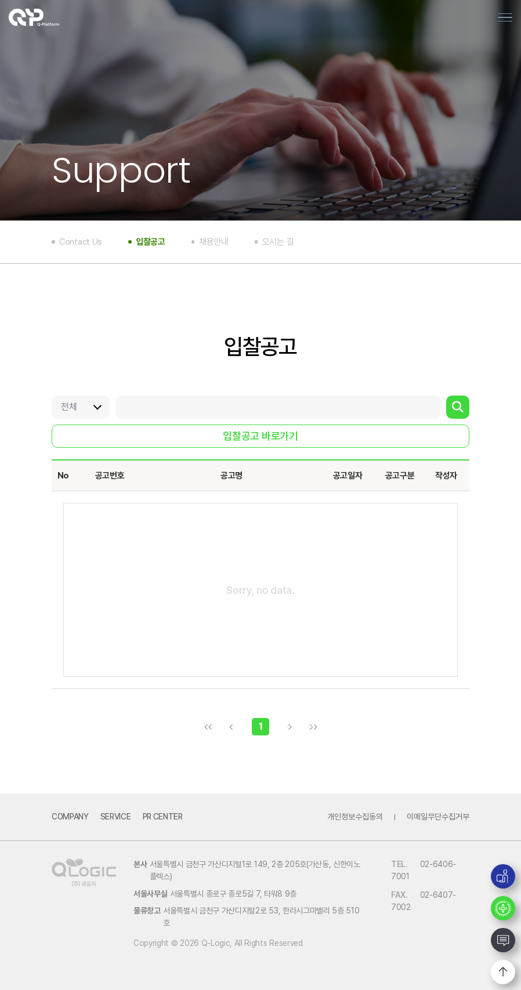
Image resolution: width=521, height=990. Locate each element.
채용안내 (214, 242)
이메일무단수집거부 (438, 816)
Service (115, 816)
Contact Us (80, 242)
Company (70, 816)
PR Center (163, 816)
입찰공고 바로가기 (260, 436)
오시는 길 (278, 242)
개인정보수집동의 (355, 816)
